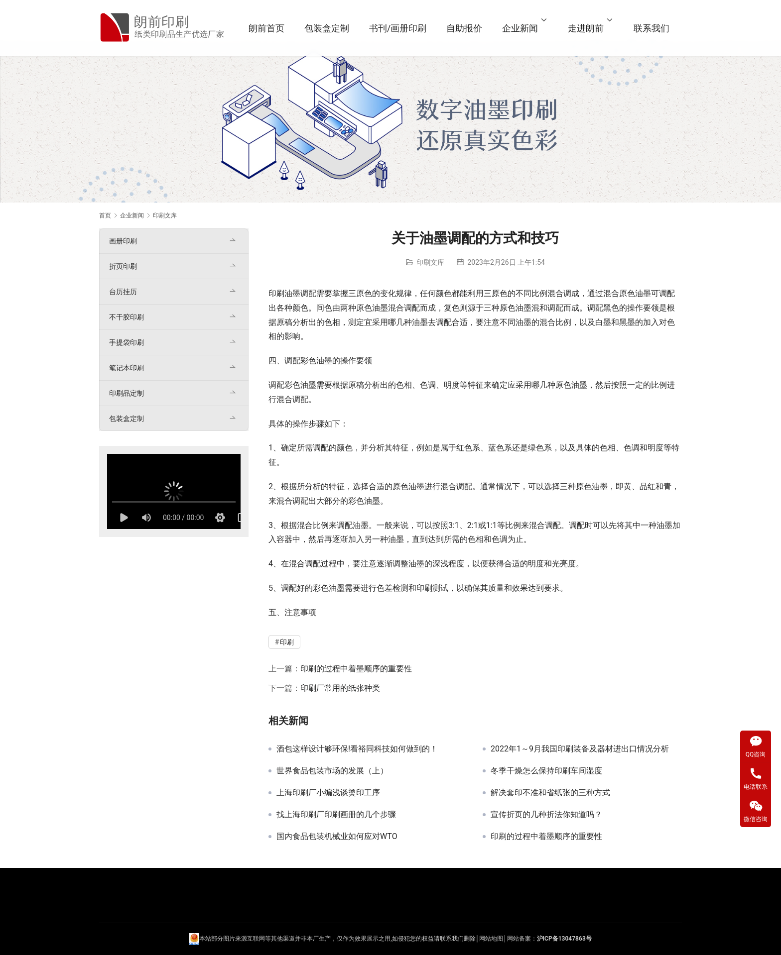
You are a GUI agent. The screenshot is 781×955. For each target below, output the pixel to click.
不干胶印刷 (126, 317)
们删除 (467, 938)
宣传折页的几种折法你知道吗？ (546, 814)
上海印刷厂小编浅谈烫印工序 (328, 792)
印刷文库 (430, 262)
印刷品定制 (126, 393)
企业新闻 (520, 28)
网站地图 (491, 938)
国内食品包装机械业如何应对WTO (336, 836)
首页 (105, 215)
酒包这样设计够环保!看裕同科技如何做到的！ (357, 748)
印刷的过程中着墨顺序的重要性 (356, 668)
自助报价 (464, 28)
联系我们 (651, 28)
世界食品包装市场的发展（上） (332, 770)
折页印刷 (123, 266)
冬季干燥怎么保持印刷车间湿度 (546, 770)
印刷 (276, 293)
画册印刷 (123, 241)
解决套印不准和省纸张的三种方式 (550, 792)
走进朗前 (586, 28)
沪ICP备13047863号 (564, 938)
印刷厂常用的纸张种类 (340, 688)
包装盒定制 (326, 28)
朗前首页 (266, 28)
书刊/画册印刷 (397, 28)
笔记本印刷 (126, 368)
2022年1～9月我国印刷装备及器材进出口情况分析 (580, 748)
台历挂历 (123, 292)
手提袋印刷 (126, 342)
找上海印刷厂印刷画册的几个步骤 (336, 814)
